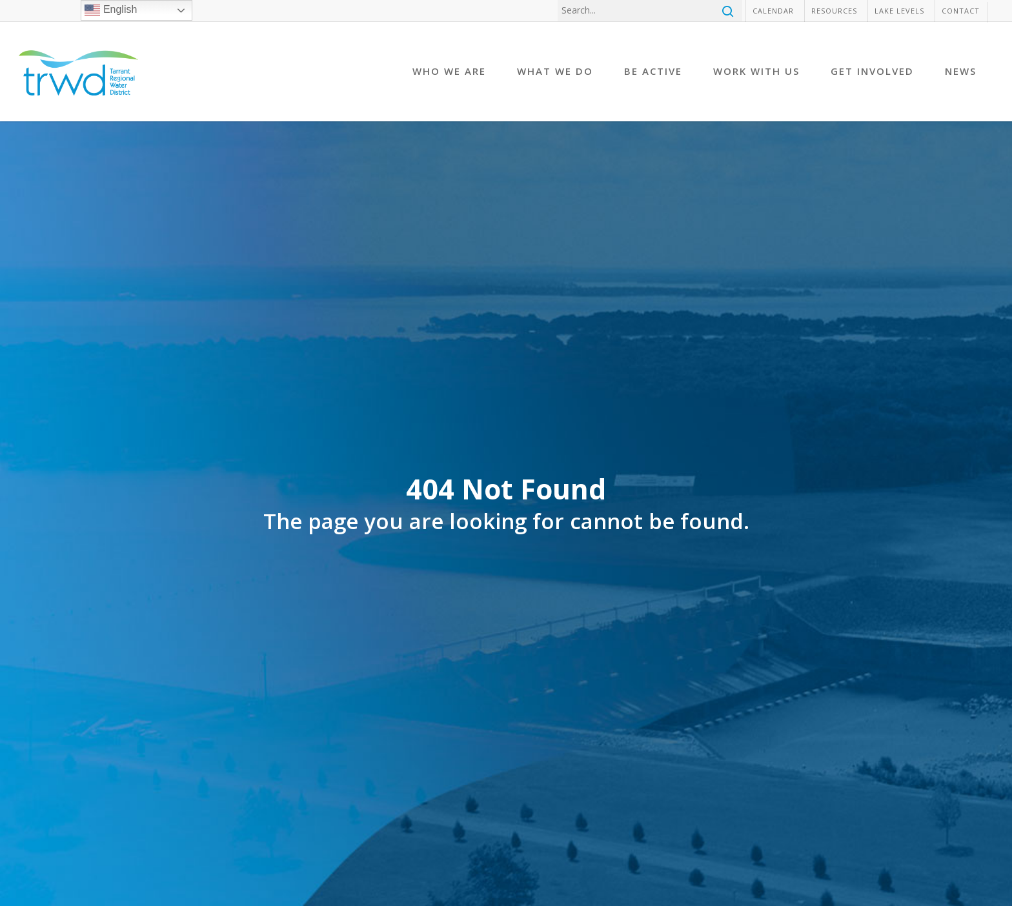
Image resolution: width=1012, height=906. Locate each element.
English (111, 10)
